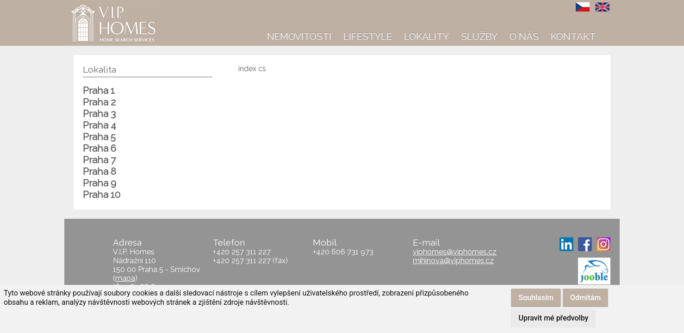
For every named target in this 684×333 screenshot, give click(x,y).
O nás (524, 36)
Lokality (426, 36)
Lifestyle (367, 36)
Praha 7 (99, 160)
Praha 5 (99, 136)
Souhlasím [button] (535, 297)
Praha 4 (99, 125)
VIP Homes (87, 5)
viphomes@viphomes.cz (455, 251)
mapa (125, 278)
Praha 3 (99, 113)
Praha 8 (99, 171)
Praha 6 (99, 148)
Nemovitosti (299, 36)
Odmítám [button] (585, 297)
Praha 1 (99, 90)
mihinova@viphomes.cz (453, 260)
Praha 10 (101, 194)
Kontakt (573, 36)
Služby (479, 36)
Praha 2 (99, 102)
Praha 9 (99, 183)
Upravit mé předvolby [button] (553, 318)
